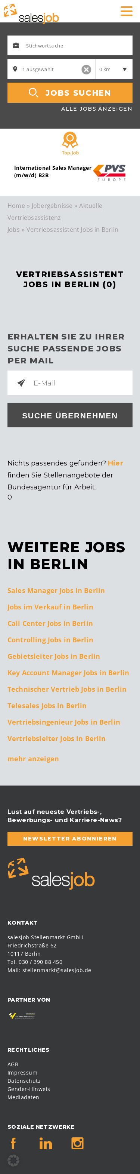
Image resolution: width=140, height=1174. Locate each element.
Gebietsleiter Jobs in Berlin (53, 656)
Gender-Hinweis (28, 1088)
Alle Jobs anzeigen (97, 108)
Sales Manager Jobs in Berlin (56, 590)
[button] (13, 1160)
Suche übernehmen (70, 415)
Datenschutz (24, 1080)
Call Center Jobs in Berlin (50, 623)
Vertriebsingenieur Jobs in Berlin (63, 721)
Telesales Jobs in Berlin (47, 705)
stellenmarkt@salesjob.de (56, 970)
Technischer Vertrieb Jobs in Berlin (67, 689)
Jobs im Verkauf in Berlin (50, 606)
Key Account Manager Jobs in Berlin (68, 672)
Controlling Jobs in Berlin (50, 639)
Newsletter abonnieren (70, 838)
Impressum (22, 1072)
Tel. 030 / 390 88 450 (34, 961)
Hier (115, 463)
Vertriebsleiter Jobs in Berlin (56, 738)
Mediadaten (23, 1097)
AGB (12, 1064)
